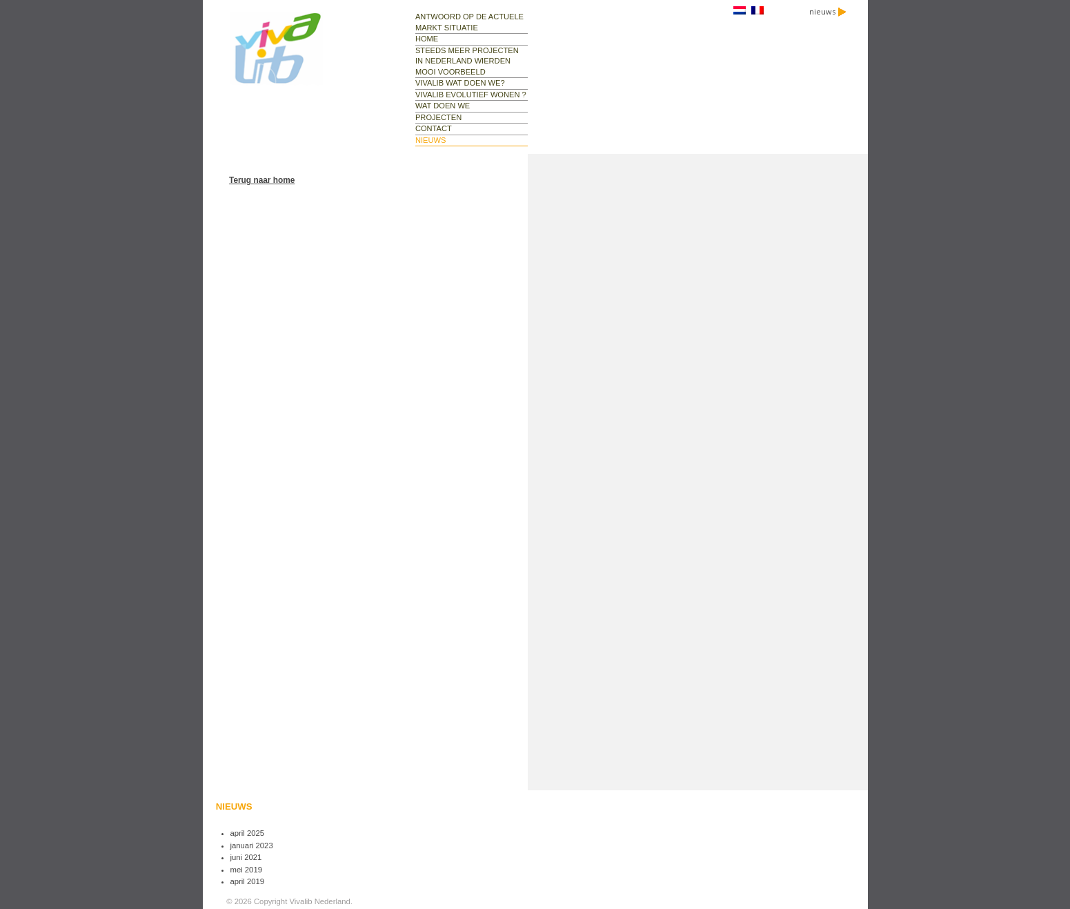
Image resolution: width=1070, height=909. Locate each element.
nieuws (827, 11)
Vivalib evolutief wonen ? (470, 94)
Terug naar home (262, 180)
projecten (438, 117)
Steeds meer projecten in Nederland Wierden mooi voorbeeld (467, 61)
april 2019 (247, 881)
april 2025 (247, 833)
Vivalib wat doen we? (460, 83)
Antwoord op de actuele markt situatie (469, 22)
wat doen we (442, 105)
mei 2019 (246, 870)
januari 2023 (251, 845)
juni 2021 (246, 857)
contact (433, 128)
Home (426, 39)
